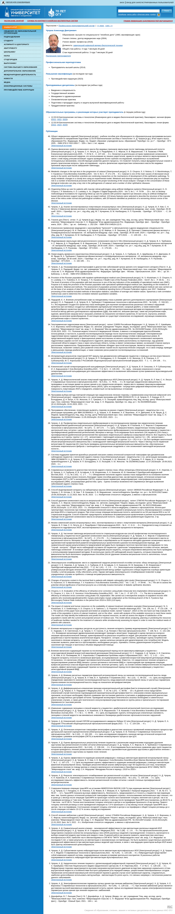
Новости (8, 78)
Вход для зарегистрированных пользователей (150, 2)
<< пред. (100, 26)
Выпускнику (10, 63)
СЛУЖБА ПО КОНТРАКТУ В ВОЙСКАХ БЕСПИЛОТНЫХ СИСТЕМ (52, 21)
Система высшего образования (20, 67)
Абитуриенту (10, 48)
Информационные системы (18, 86)
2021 (54, 119)
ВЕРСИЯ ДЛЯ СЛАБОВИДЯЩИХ (18, 2)
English (153, 14)
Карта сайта (132, 14)
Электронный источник (61, 145)
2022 (59, 119)
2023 (59, 125)
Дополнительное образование (20, 71)
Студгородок (10, 59)
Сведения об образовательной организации (20, 32)
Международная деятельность (20, 75)
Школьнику (9, 52)
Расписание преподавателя (58, 56)
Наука (7, 56)
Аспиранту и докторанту (16, 44)
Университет (10, 27)
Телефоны (122, 14)
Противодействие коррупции (19, 90)
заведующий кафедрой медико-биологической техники (98, 45)
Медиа (7, 82)
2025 (65, 119)
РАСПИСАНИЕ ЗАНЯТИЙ (14, 21)
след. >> (108, 26)
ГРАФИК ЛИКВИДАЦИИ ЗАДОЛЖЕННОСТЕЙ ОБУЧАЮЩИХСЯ (148, 21)
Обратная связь (143, 14)
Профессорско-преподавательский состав (76, 26)
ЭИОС (122, 2)
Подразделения (12, 37)
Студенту (8, 41)
